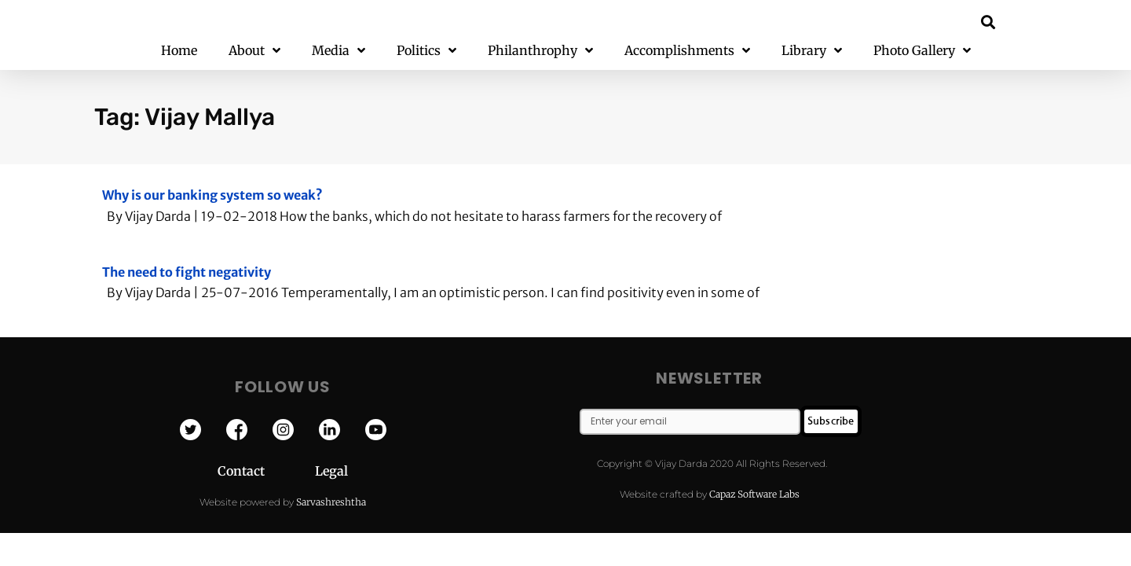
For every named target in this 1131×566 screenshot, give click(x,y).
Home (179, 50)
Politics (426, 50)
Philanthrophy (540, 50)
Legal (331, 471)
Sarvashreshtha (331, 502)
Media (338, 50)
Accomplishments (687, 50)
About (254, 50)
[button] (988, 22)
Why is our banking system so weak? (212, 195)
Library (811, 50)
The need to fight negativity (186, 272)
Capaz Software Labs (754, 494)
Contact (266, 471)
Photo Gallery (922, 50)
